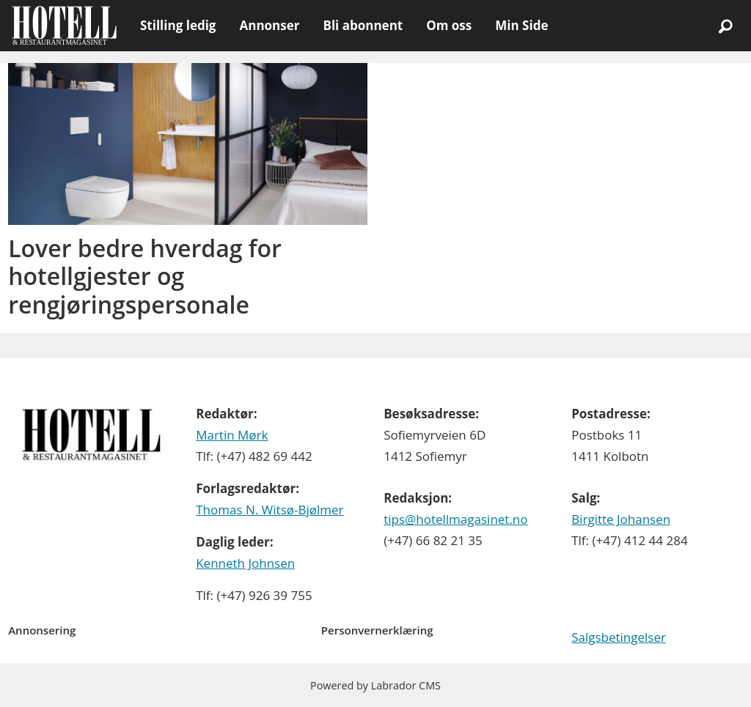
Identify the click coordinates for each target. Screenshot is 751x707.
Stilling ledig (178, 25)
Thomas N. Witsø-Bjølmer (269, 509)
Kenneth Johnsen (245, 563)
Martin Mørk (232, 434)
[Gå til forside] (64, 25)
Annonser (269, 25)
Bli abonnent (363, 25)
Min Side (521, 25)
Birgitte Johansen (620, 519)
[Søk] (725, 25)
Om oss (449, 25)
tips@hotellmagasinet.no (455, 519)
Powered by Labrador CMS (375, 685)
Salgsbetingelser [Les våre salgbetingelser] (618, 637)
